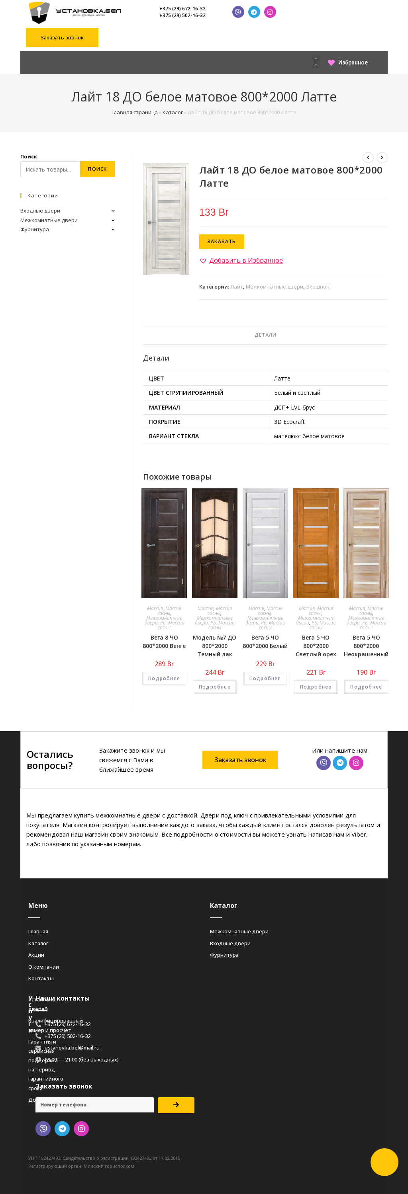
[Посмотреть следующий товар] (382, 157)
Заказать (221, 241)
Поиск (28, 156)
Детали (265, 335)
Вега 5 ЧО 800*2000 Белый (265, 642)
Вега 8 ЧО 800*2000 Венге (164, 642)
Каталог (173, 112)
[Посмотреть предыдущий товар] (368, 157)
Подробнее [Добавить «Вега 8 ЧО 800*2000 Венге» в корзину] (164, 678)
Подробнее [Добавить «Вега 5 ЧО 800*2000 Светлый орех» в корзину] (316, 686)
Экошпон (318, 286)
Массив (155, 608)
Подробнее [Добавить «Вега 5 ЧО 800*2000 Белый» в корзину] (265, 678)
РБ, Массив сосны (171, 625)
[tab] (265, 335)
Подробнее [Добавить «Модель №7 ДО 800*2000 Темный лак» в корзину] (215, 686)
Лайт (236, 286)
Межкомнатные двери (274, 286)
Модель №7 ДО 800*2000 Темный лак (214, 646)
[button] (62, 37)
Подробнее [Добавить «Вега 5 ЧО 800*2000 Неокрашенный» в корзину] (366, 686)
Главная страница (135, 112)
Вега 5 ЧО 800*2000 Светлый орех (316, 646)
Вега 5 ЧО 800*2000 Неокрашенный (366, 646)
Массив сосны (169, 611)
